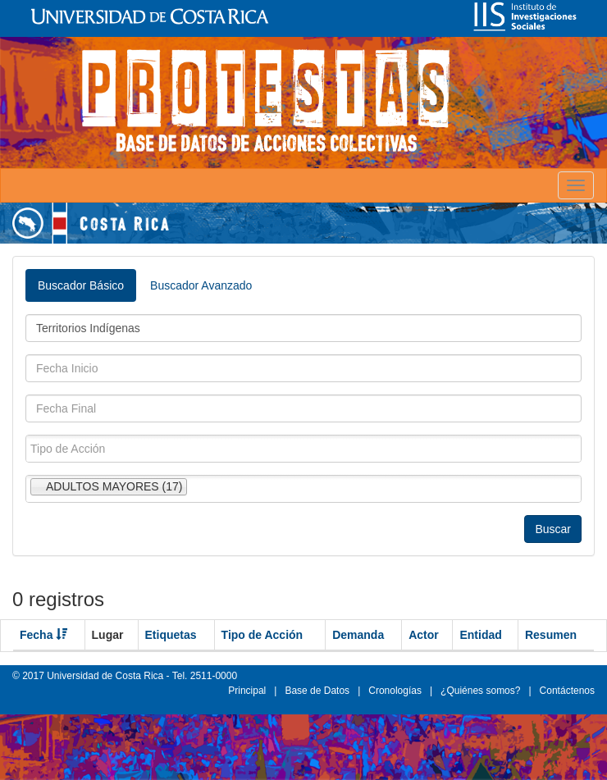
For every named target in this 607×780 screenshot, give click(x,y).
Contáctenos (567, 690)
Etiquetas (171, 634)
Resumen (551, 634)
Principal (247, 690)
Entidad (480, 634)
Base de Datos (317, 690)
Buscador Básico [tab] (81, 285)
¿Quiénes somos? (480, 690)
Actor (423, 634)
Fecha (43, 634)
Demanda (358, 634)
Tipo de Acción (262, 634)
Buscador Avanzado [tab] (201, 285)
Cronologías (395, 690)
